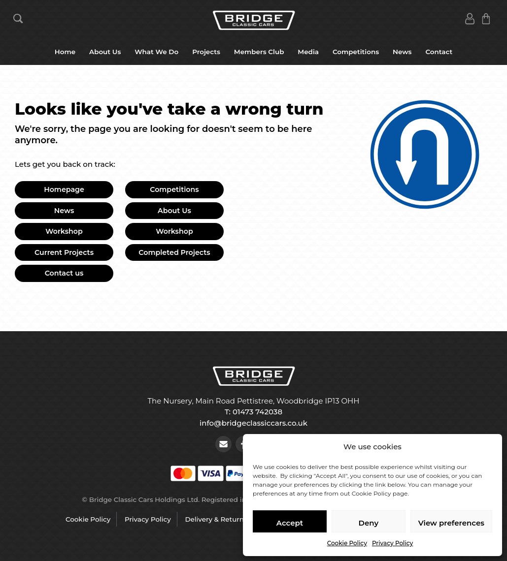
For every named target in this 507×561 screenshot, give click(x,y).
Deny (368, 523)
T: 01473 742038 (253, 411)
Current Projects (64, 252)
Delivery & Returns (216, 519)
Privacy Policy (392, 543)
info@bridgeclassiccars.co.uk (253, 423)
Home (65, 52)
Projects (206, 52)
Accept (289, 523)
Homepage (64, 189)
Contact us (64, 273)
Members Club (259, 52)
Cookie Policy (347, 543)
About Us (105, 52)
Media (308, 52)
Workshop (64, 231)
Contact (438, 52)
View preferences (451, 523)
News (402, 52)
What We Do (156, 52)
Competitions (356, 52)
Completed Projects (174, 252)
